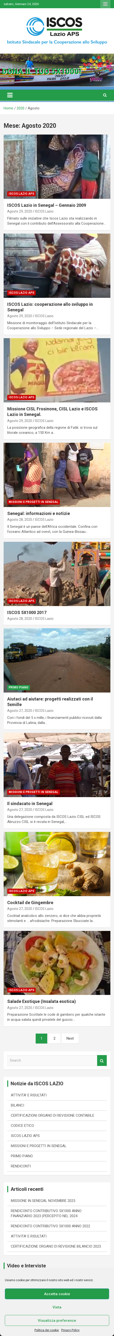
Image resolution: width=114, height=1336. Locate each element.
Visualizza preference (57, 1320)
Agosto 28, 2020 (19, 520)
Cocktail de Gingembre (30, 902)
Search (102, 1060)
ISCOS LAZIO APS (21, 193)
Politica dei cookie (46, 1330)
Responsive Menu (105, 4)
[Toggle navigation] (10, 95)
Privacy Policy (70, 1330)
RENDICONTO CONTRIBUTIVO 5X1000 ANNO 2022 (50, 1226)
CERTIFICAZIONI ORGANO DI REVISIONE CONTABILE (52, 1115)
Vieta (57, 1307)
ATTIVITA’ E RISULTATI (29, 1236)
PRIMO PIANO (18, 687)
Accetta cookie (57, 1294)
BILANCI (17, 1105)
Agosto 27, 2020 (19, 711)
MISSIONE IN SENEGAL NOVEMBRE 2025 (43, 1201)
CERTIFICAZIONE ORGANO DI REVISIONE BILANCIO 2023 (56, 1246)
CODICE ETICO (22, 1125)
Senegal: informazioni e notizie (38, 513)
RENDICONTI (21, 1166)
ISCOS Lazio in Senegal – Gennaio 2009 (46, 205)
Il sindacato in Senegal (30, 803)
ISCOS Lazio (44, 211)
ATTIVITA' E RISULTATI (29, 1095)
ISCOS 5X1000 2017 (27, 612)
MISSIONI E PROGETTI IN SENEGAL (33, 502)
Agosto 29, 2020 (19, 211)
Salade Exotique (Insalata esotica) (41, 1001)
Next (70, 1038)
